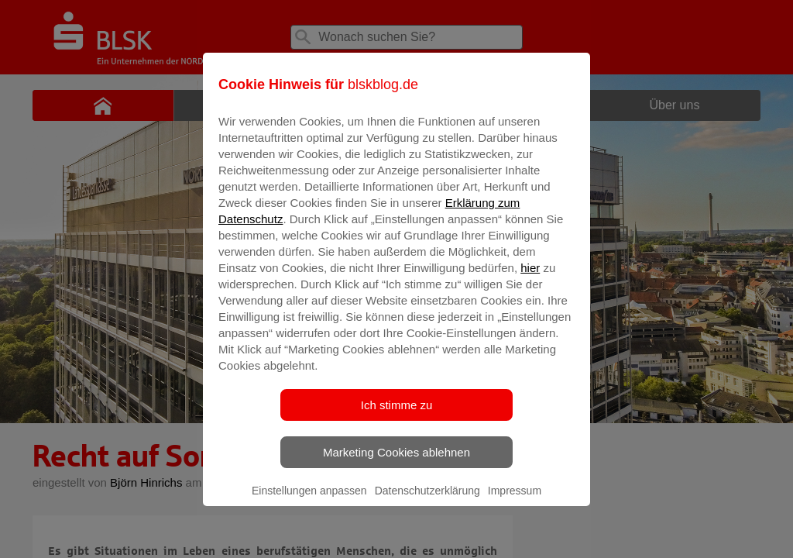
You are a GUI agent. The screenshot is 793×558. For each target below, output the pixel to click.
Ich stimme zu (397, 415)
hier (530, 278)
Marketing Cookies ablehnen (396, 463)
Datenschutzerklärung (427, 501)
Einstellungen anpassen (309, 501)
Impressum (514, 501)
